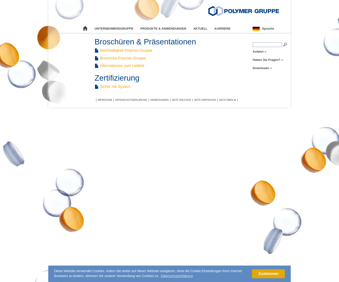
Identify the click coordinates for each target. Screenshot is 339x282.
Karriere (223, 28)
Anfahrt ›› (259, 51)
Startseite (85, 29)
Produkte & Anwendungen (163, 28)
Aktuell (200, 28)
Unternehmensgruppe (114, 28)
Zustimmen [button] (268, 274)
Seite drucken (181, 100)
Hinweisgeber (159, 100)
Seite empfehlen (205, 100)
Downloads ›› (262, 68)
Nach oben (227, 100)
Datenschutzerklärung (131, 100)
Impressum (105, 100)
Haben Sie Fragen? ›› (268, 60)
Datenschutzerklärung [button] (177, 276)
